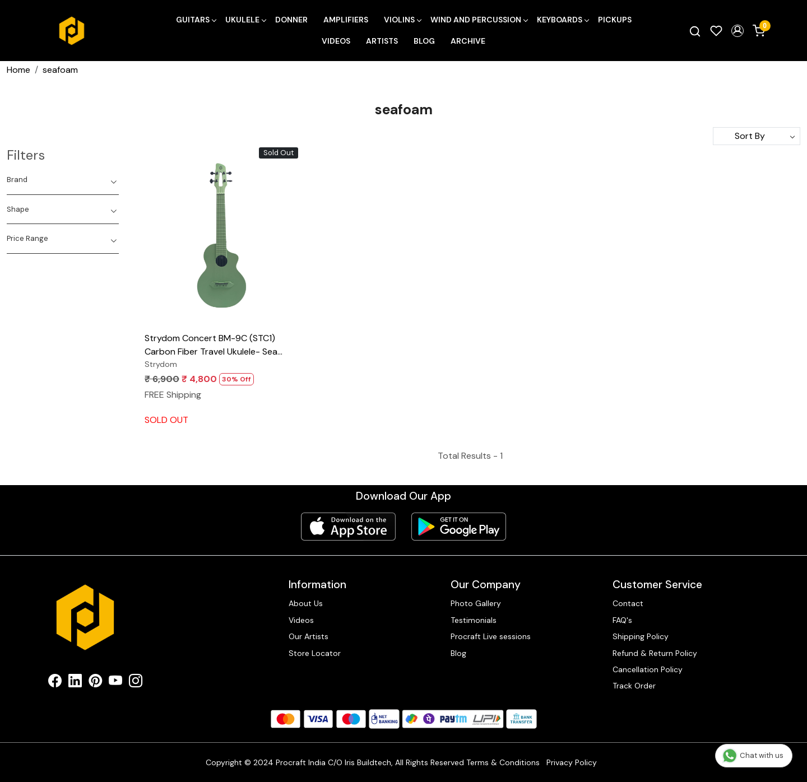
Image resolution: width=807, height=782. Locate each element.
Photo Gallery (476, 603)
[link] (695, 31)
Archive (468, 41)
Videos (336, 41)
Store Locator (315, 653)
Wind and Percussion (478, 20)
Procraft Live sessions (491, 636)
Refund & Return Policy (655, 653)
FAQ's (622, 620)
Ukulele (245, 20)
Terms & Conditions (503, 762)
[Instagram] (136, 683)
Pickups (615, 20)
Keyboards (562, 20)
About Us (306, 603)
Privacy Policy (571, 762)
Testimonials (474, 620)
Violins (402, 20)
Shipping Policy (641, 636)
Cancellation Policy (648, 669)
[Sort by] (756, 136)
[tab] (63, 179)
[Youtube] (115, 683)
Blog (424, 41)
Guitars (196, 20)
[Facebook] (55, 683)
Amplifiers (345, 20)
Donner (291, 20)
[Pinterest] (95, 683)
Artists (382, 41)
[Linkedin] (75, 683)
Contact (628, 603)
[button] (737, 31)
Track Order (634, 686)
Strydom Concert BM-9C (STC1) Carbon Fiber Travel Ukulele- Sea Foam (211, 345)
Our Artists (308, 636)
